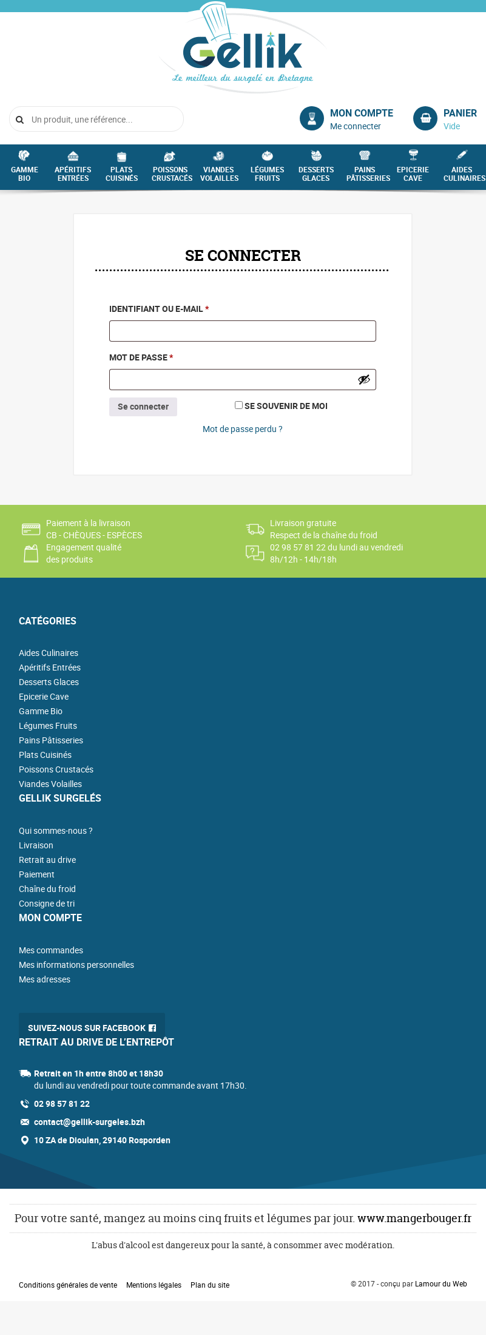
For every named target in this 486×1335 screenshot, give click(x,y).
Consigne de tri (47, 903)
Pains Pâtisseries (367, 177)
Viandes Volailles (219, 177)
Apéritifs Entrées (73, 177)
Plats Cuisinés (122, 177)
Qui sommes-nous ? (56, 830)
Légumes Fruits (267, 177)
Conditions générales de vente (68, 1284)
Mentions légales (153, 1284)
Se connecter (143, 406)
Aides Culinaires (464, 177)
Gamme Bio (24, 177)
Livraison (36, 845)
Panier (460, 113)
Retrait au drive (47, 859)
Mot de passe (167, 356)
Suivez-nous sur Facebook (87, 1027)
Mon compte (361, 113)
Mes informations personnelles (76, 964)
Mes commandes (51, 950)
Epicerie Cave (413, 177)
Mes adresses (44, 979)
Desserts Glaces (316, 177)
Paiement (37, 874)
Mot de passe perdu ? (243, 428)
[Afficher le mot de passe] (364, 379)
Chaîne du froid (47, 888)
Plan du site (210, 1284)
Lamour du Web (441, 1283)
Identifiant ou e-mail (185, 307)
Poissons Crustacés (172, 177)
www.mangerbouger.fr (414, 1218)
